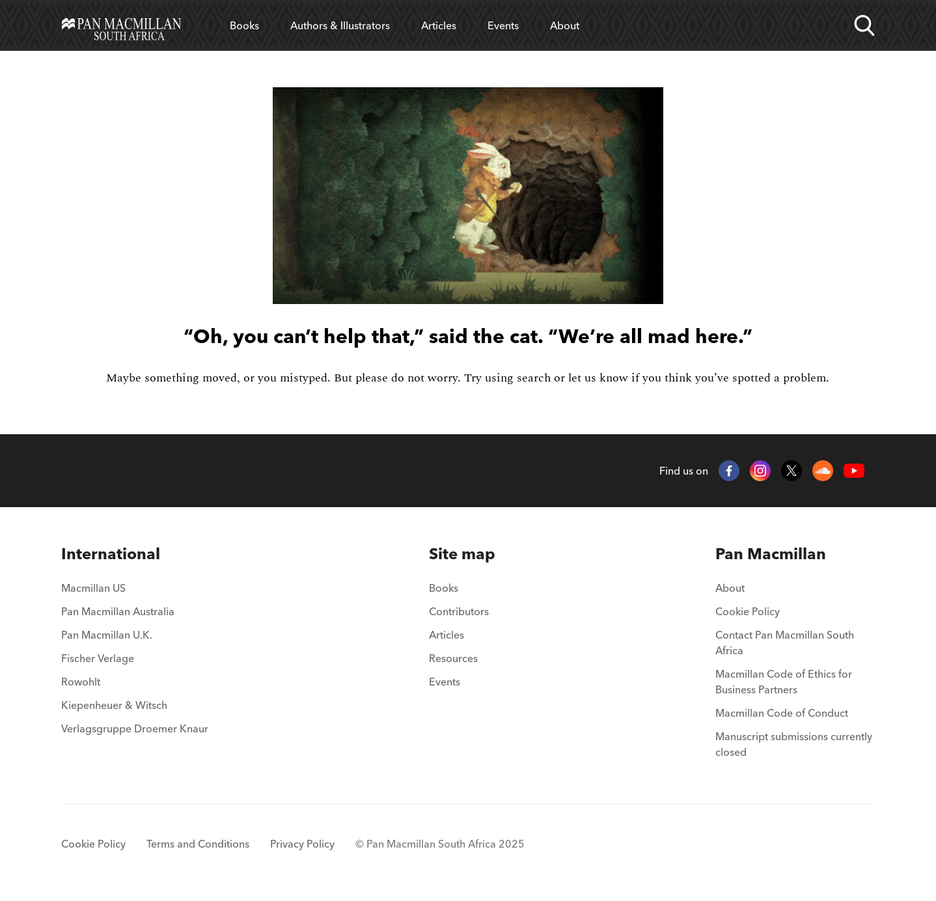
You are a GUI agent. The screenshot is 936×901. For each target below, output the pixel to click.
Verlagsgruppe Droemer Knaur (134, 728)
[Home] (121, 25)
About (564, 25)
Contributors (459, 611)
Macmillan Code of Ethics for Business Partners (783, 681)
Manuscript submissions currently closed (793, 744)
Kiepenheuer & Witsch (114, 705)
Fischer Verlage (97, 658)
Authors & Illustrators (340, 25)
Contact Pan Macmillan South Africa (784, 642)
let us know (598, 378)
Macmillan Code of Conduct (781, 712)
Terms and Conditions (197, 843)
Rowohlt (80, 681)
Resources (453, 658)
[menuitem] (134, 554)
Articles (438, 25)
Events (503, 25)
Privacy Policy (302, 843)
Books (244, 25)
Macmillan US (93, 587)
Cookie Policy (747, 611)
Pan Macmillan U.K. (106, 634)
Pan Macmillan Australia (117, 611)
